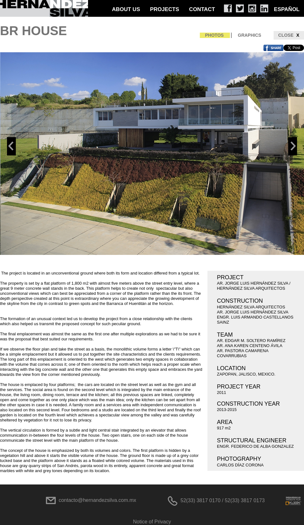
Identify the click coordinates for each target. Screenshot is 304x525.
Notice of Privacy (152, 521)
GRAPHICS (249, 35)
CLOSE (288, 35)
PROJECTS (164, 9)
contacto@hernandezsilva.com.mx (97, 500)
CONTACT (202, 9)
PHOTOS (214, 35)
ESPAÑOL (287, 9)
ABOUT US (126, 9)
